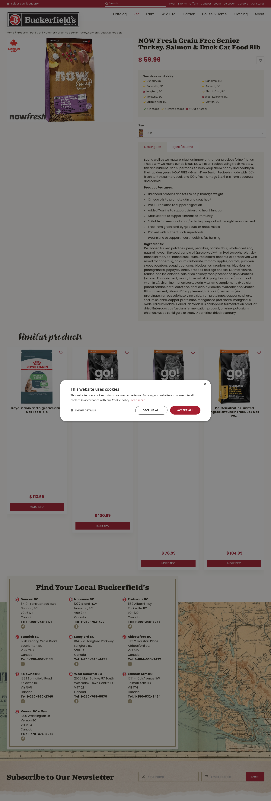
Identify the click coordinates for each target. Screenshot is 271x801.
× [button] (204, 384)
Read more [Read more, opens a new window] (138, 400)
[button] (83, 410)
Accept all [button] (185, 410)
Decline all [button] (151, 410)
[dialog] (135, 400)
